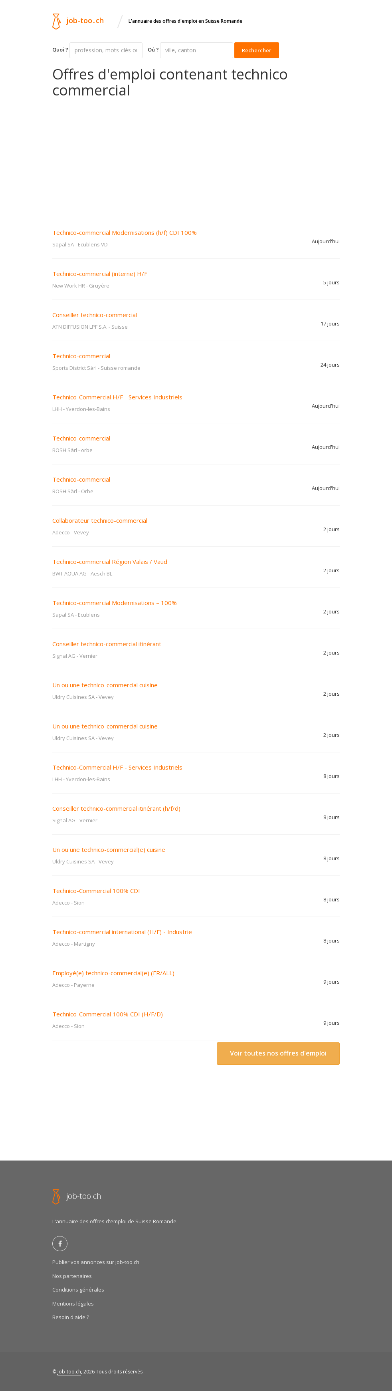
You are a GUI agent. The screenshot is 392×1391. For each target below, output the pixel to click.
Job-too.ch (69, 1371)
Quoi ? (60, 49)
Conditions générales (78, 1289)
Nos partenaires (72, 1276)
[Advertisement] (196, 158)
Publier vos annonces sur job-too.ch (95, 1262)
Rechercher (256, 50)
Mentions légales (73, 1303)
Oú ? (153, 49)
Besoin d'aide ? (70, 1317)
